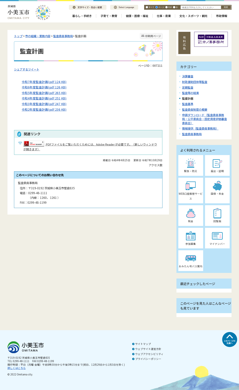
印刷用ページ (153, 36)
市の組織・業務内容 (37, 36)
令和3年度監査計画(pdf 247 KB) (41, 104)
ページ (161, 7)
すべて (151, 7)
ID (177, 7)
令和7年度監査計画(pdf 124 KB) (41, 81)
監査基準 (187, 104)
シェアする (21, 69)
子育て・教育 (108, 16)
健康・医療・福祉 (137, 16)
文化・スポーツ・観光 (193, 16)
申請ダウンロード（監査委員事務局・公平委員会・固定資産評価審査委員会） (204, 119)
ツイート (33, 69)
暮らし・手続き (82, 16)
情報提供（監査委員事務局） (200, 128)
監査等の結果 (190, 93)
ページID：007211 (150, 65)
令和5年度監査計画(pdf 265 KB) (41, 93)
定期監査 (187, 87)
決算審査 (187, 76)
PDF (170, 7)
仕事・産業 (164, 16)
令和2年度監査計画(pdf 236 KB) (41, 109)
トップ (18, 36)
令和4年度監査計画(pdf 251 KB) (41, 98)
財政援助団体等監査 (194, 82)
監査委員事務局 (63, 36)
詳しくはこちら (16, 368)
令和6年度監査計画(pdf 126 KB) (41, 87)
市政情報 (221, 16)
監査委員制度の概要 (194, 109)
